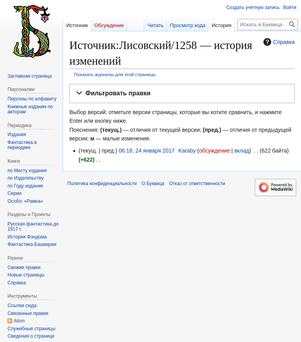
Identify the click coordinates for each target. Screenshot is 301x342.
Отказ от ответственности (197, 183)
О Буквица (152, 183)
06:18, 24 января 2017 (147, 150)
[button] (182, 93)
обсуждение (214, 150)
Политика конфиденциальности (102, 183)
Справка (278, 42)
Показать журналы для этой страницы (115, 74)
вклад (241, 150)
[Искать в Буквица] (268, 24)
